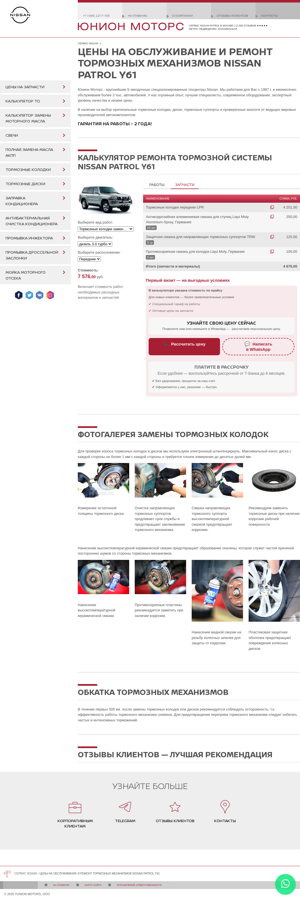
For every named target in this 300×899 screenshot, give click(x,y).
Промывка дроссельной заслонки (32, 255)
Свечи (12, 135)
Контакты (269, 15)
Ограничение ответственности (139, 885)
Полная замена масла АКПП (29, 152)
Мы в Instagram (50, 295)
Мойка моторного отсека (26, 275)
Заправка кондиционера (22, 200)
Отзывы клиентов (232, 15)
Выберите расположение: (99, 252)
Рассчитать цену (184, 343)
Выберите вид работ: (95, 222)
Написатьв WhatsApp (258, 346)
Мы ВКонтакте (39, 295)
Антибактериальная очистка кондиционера (32, 220)
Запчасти (184, 185)
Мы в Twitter (29, 295)
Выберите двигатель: (95, 237)
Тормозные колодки (28, 169)
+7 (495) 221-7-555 (96, 15)
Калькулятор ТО (23, 101)
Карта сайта (93, 885)
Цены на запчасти (25, 86)
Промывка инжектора (29, 238)
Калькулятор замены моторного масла (28, 118)
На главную (137, 15)
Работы (156, 185)
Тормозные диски (25, 183)
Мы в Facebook (18, 295)
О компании (182, 15)
